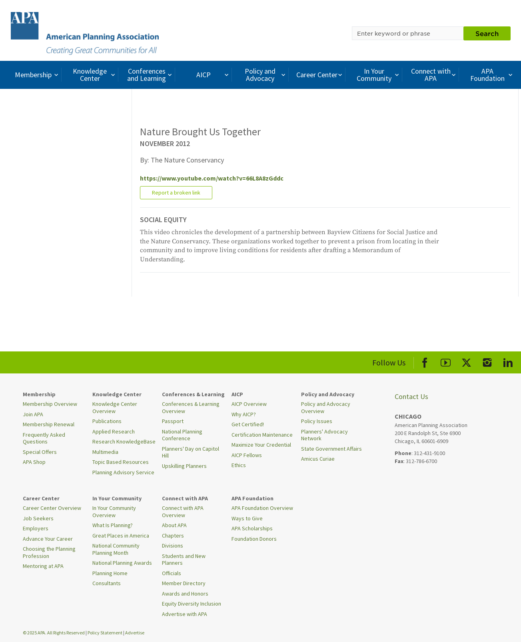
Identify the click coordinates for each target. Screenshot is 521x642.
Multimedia (105, 451)
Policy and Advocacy (266, 74)
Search (487, 33)
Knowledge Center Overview (114, 407)
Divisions (172, 545)
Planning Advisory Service (123, 472)
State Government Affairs (331, 448)
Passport (173, 421)
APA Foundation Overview (262, 508)
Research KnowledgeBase (124, 441)
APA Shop (34, 461)
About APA (174, 525)
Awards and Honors (185, 593)
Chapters (173, 535)
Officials (171, 573)
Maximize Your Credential (261, 444)
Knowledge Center (95, 74)
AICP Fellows (247, 455)
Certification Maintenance (262, 434)
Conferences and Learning (150, 74)
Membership (37, 74)
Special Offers (40, 451)
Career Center (320, 74)
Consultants (106, 583)
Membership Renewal (48, 424)
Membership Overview (50, 403)
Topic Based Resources (120, 461)
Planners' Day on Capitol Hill (190, 452)
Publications (107, 421)
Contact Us (411, 396)
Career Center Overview (52, 508)
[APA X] (466, 361)
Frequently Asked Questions (44, 438)
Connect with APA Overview (183, 511)
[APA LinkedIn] (508, 361)
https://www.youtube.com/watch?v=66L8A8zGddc (211, 178)
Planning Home (110, 573)
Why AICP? (244, 414)
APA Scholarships (252, 528)
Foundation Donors (254, 538)
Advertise (134, 633)
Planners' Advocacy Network (324, 435)
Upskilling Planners (184, 465)
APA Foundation (492, 74)
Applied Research (113, 431)
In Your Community (379, 74)
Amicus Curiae (318, 458)
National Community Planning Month (116, 549)
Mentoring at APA (43, 566)
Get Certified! (248, 424)
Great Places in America (120, 535)
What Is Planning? (112, 525)
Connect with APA (434, 74)
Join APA (33, 414)
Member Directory (184, 583)
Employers (35, 528)
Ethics (239, 465)
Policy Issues (316, 421)
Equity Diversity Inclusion (191, 603)
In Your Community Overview (114, 511)
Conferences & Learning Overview (191, 407)
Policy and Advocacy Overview (325, 407)
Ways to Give (247, 518)
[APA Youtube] (445, 361)
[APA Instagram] (487, 361)
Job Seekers (38, 518)
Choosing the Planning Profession (49, 552)
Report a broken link (176, 192)
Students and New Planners (184, 559)
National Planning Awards (122, 562)
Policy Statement (105, 633)
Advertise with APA (184, 614)
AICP (213, 74)
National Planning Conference (182, 435)
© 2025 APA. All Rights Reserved (54, 633)
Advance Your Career (48, 538)
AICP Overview (249, 403)
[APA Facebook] (425, 361)
